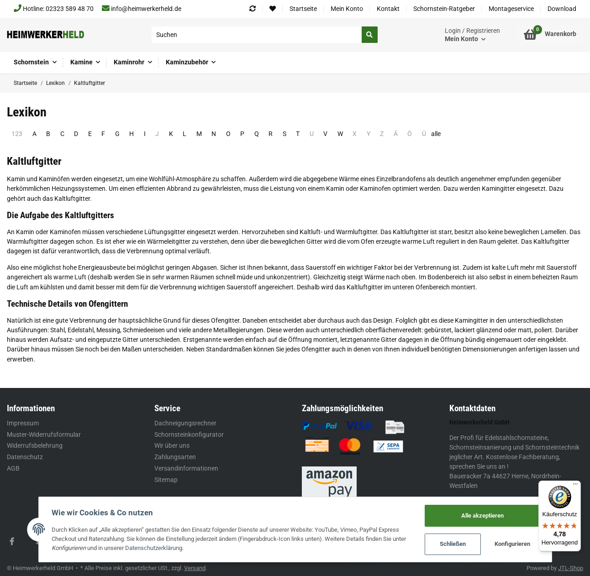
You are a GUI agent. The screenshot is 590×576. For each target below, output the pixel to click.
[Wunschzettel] (273, 9)
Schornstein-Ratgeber (444, 8)
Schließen (452, 544)
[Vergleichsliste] (252, 9)
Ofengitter (225, 320)
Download (562, 8)
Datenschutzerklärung (154, 548)
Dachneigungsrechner (185, 423)
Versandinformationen (186, 468)
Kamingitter (498, 188)
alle (436, 133)
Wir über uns (172, 445)
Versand (194, 568)
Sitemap (166, 479)
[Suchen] (257, 34)
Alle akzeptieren (481, 515)
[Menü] (575, 486)
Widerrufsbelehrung (35, 445)
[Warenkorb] (550, 35)
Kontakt (388, 8)
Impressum (23, 423)
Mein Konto (347, 8)
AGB (13, 468)
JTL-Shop (570, 568)
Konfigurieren (512, 544)
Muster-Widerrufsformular (44, 434)
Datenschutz (25, 457)
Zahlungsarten (175, 457)
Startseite (303, 8)
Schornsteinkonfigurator (189, 434)
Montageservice (511, 8)
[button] (472, 34)
